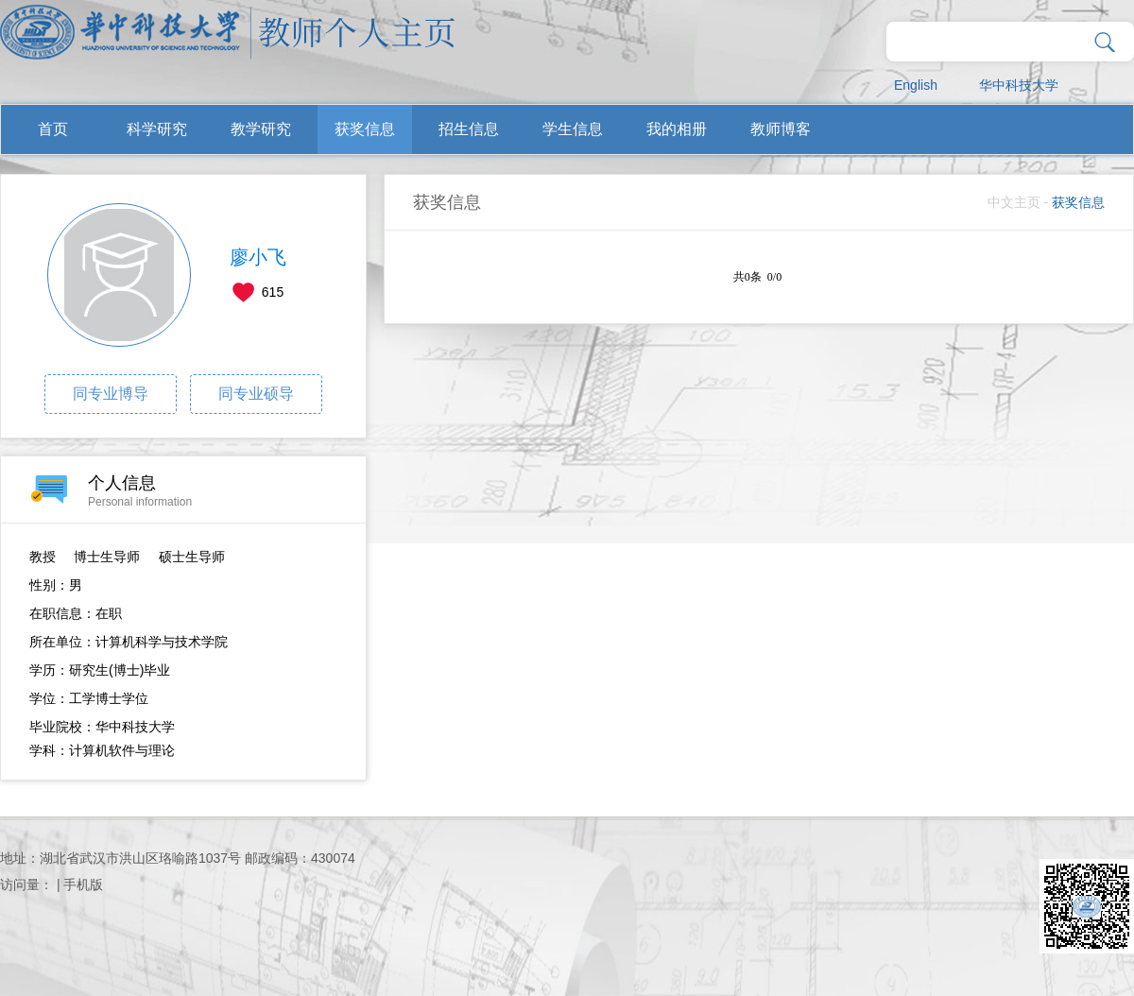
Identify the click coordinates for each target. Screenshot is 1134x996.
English (915, 85)
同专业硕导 (256, 394)
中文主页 (1014, 202)
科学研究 (157, 129)
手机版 (83, 884)
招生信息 (468, 129)
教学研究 (261, 129)
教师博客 (780, 129)
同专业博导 (110, 394)
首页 (53, 129)
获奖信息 (365, 129)
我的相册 (676, 129)
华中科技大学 (1018, 85)
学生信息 (572, 129)
